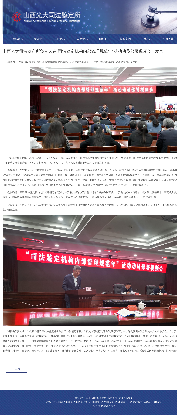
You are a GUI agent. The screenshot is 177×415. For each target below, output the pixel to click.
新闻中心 (39, 38)
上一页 (16, 369)
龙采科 (122, 398)
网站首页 (18, 38)
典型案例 (125, 38)
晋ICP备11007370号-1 (104, 406)
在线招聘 (146, 38)
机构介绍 (60, 38)
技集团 (129, 398)
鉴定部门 (103, 38)
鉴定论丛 (82, 38)
